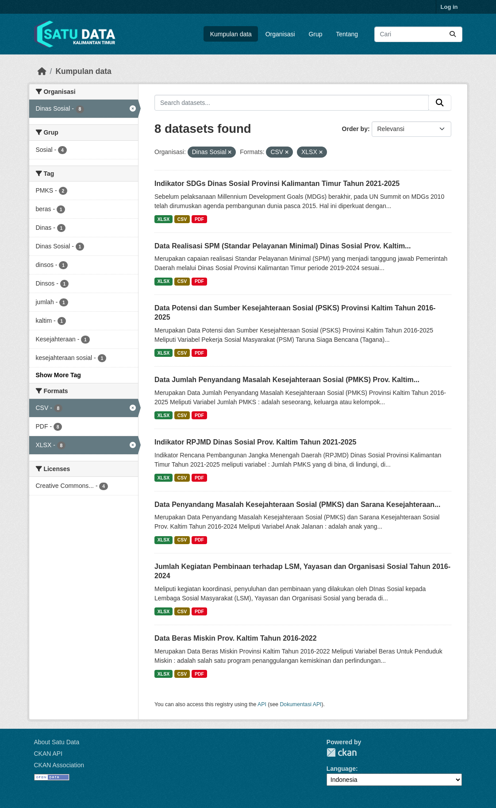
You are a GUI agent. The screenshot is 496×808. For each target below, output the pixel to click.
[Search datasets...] (418, 34)
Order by (355, 128)
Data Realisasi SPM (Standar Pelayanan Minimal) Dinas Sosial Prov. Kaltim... (282, 246)
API (262, 704)
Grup (315, 34)
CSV (182, 219)
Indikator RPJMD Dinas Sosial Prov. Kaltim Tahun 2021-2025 (255, 442)
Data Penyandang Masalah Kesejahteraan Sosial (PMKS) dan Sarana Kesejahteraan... (297, 504)
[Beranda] (42, 71)
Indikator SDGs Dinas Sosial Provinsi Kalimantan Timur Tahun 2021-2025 (277, 183)
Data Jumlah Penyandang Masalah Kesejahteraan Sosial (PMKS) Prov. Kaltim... (286, 379)
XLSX (163, 219)
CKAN (342, 752)
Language (341, 768)
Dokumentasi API (301, 704)
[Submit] (452, 34)
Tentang (347, 34)
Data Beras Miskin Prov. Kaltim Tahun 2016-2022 (235, 638)
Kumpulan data (231, 34)
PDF (199, 219)
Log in (449, 7)
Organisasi (280, 34)
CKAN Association (59, 765)
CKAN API (48, 753)
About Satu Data (57, 742)
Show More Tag (58, 375)
